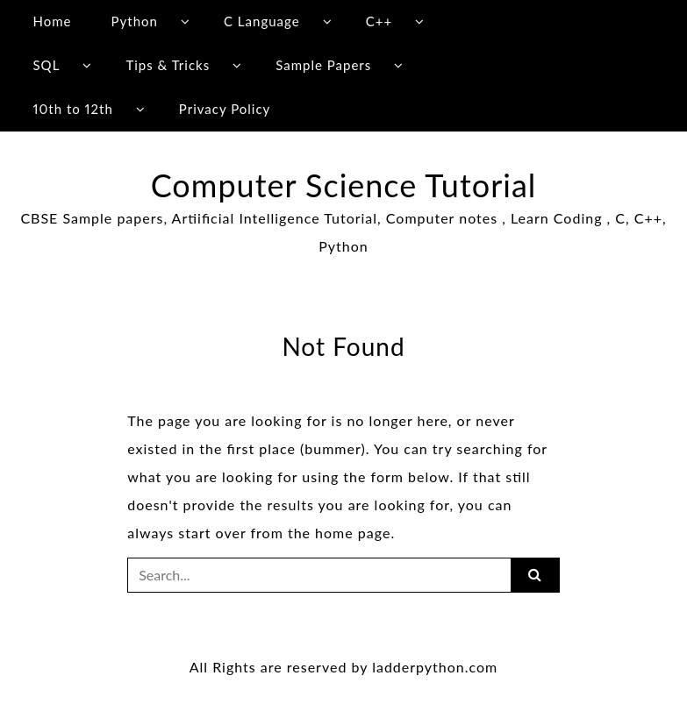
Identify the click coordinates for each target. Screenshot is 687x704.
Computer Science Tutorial (344, 185)
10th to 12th (72, 109)
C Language (262, 21)
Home (51, 21)
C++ (379, 21)
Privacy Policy (224, 109)
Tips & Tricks (167, 65)
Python (134, 21)
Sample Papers (323, 65)
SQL (46, 65)
